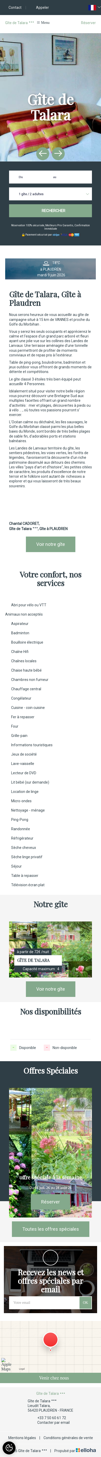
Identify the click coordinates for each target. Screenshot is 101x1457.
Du (21, 177)
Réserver (88, 23)
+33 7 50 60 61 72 (48, 1418)
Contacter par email (50, 1422)
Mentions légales (22, 1438)
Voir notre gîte (50, 544)
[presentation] (42, 153)
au (54, 177)
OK (85, 1303)
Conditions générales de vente (68, 1438)
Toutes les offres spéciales (50, 1229)
